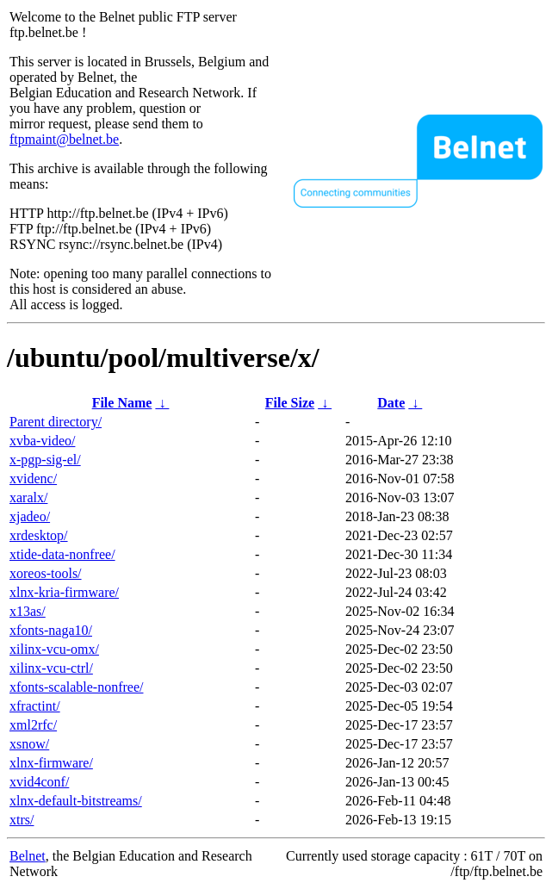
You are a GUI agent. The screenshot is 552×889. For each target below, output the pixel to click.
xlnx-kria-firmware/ (64, 592)
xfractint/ (34, 706)
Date (391, 402)
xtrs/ (21, 819)
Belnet (27, 856)
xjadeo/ (29, 516)
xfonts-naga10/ (50, 630)
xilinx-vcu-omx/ (54, 649)
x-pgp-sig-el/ (45, 459)
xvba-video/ (42, 440)
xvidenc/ (33, 478)
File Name (122, 402)
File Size (289, 402)
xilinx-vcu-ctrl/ (51, 668)
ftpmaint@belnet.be (64, 139)
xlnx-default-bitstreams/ (75, 800)
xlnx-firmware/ (51, 762)
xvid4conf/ (39, 781)
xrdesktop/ (38, 535)
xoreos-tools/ (45, 573)
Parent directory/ (55, 421)
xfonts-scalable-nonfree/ (76, 687)
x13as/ (27, 611)
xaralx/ (28, 497)
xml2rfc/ (33, 725)
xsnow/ (29, 744)
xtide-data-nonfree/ (62, 554)
